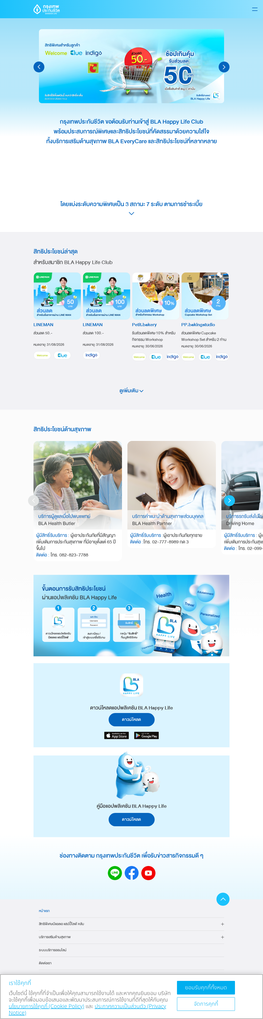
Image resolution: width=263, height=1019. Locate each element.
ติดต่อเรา (45, 963)
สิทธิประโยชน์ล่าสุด (55, 251)
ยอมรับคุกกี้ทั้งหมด (206, 988)
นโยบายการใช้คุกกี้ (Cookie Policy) (46, 1006)
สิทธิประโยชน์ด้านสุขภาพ (62, 429)
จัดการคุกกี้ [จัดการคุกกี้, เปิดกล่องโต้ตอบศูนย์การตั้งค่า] (206, 1004)
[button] (38, 67)
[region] (131, 996)
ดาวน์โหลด (131, 719)
